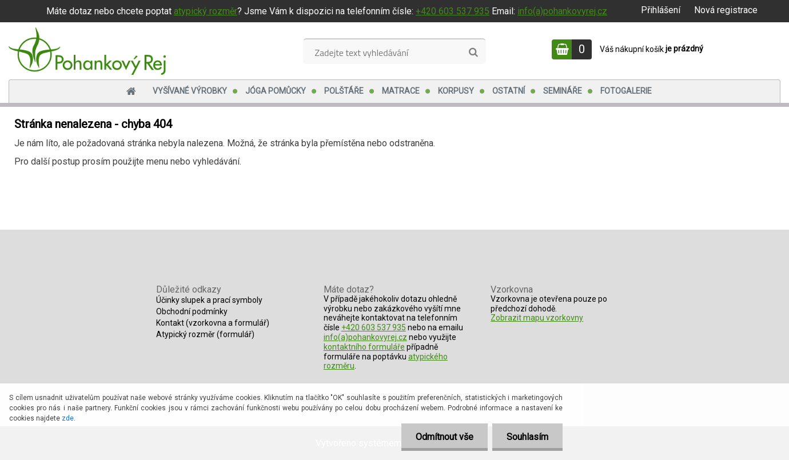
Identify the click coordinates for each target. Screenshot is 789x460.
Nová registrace (726, 10)
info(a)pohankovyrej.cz (562, 11)
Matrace (401, 90)
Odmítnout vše (444, 436)
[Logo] (87, 50)
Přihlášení (660, 10)
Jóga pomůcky (275, 90)
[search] (473, 52)
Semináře (562, 90)
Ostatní (508, 90)
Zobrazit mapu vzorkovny (537, 317)
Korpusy (456, 90)
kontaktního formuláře (364, 346)
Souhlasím (527, 436)
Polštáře (344, 90)
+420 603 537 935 (452, 11)
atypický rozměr (205, 11)
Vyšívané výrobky (190, 90)
